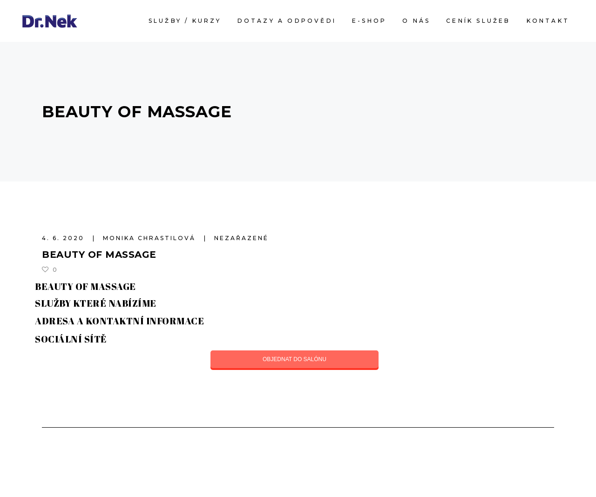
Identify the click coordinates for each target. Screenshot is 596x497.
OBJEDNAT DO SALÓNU (294, 359)
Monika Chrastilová (150, 238)
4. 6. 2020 (64, 238)
